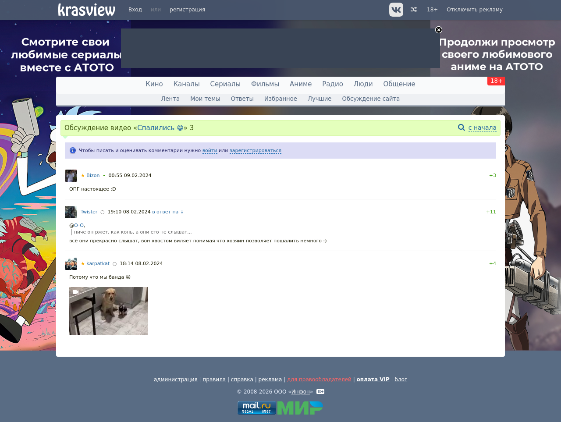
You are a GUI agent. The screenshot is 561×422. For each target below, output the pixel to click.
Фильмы (265, 84)
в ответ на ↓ (168, 212)
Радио (332, 84)
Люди (363, 84)
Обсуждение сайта (371, 99)
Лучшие (319, 99)
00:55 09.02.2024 (130, 175)
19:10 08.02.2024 (128, 212)
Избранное (280, 99)
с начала (483, 127)
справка (242, 379)
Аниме (301, 84)
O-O (79, 225)
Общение (399, 84)
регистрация (187, 10)
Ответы (242, 99)
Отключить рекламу (475, 10)
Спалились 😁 (160, 128)
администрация (176, 379)
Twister (89, 212)
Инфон (300, 392)
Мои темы (205, 99)
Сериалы (225, 84)
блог (400, 379)
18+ (432, 10)
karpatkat (95, 263)
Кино (154, 84)
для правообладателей (319, 379)
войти (209, 150)
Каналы (186, 84)
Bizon (90, 175)
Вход (135, 10)
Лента (170, 99)
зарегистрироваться (255, 150)
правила (214, 379)
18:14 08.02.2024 (141, 263)
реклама (270, 379)
